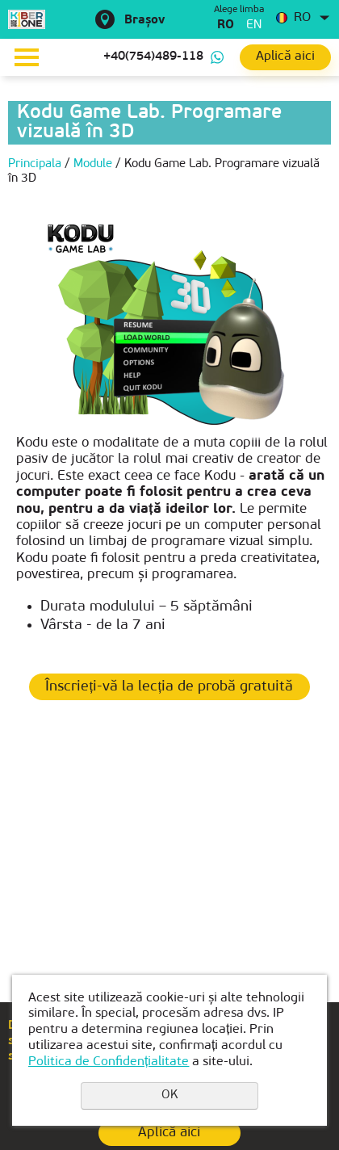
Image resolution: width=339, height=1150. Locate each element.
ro (225, 25)
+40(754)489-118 (153, 57)
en (254, 25)
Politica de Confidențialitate (108, 1062)
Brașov (144, 21)
